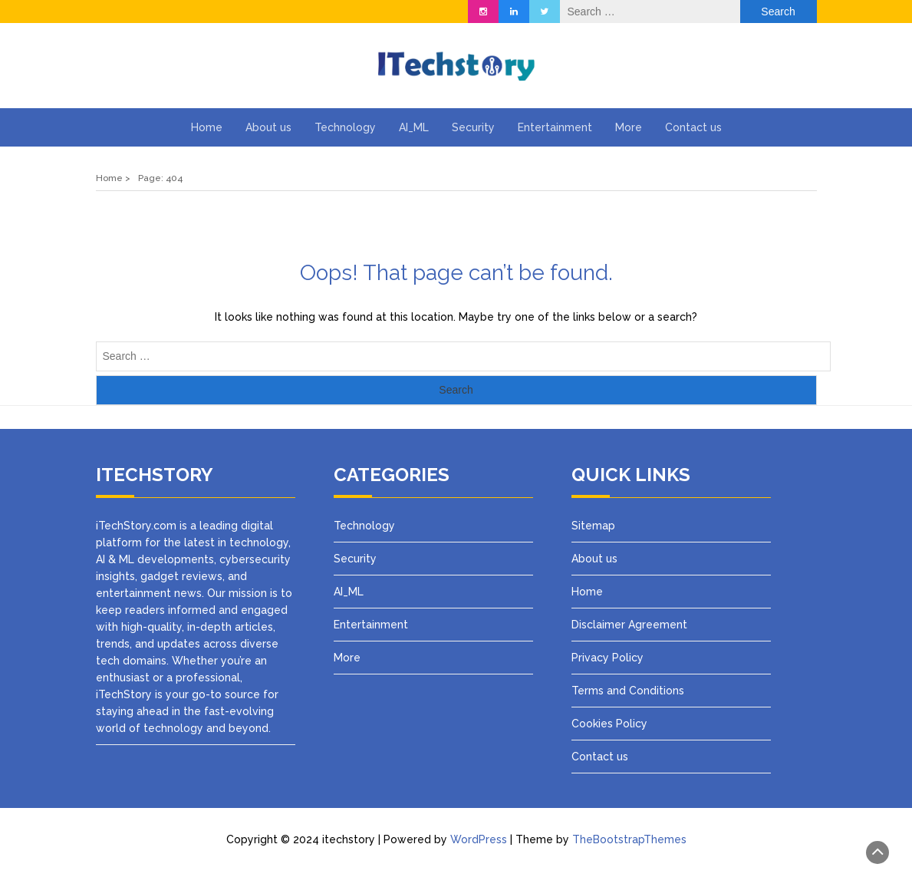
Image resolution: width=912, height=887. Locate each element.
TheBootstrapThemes (629, 839)
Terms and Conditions (627, 690)
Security (473, 127)
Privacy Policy (609, 657)
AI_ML (414, 127)
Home (206, 127)
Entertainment (555, 127)
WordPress (478, 839)
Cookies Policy (609, 723)
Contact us (693, 127)
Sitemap (593, 525)
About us (268, 127)
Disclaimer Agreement (629, 624)
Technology (345, 127)
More (628, 127)
